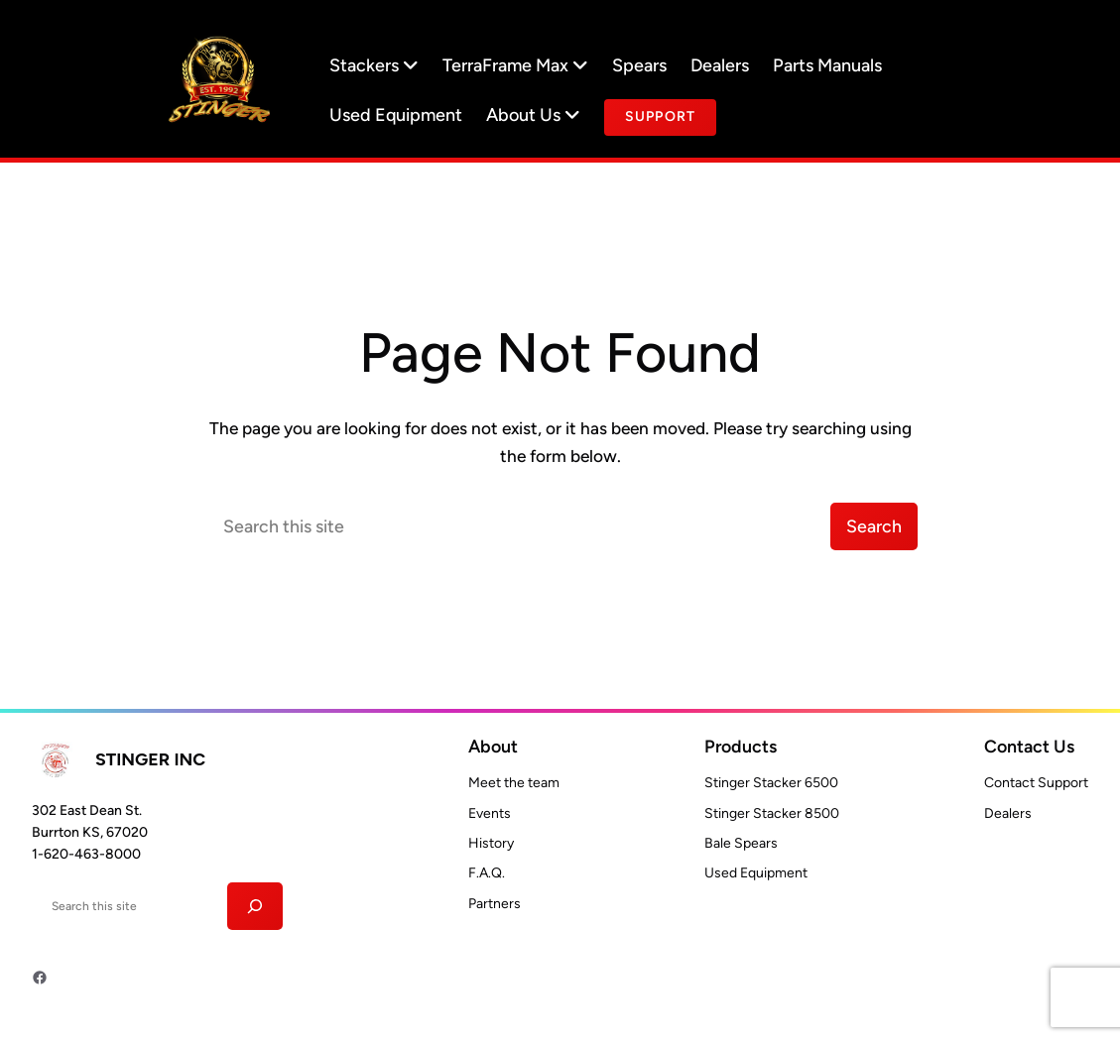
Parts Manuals (827, 65)
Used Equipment (395, 115)
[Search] (255, 906)
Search (874, 526)
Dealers (719, 65)
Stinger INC (150, 759)
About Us (533, 115)
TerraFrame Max (515, 65)
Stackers (374, 65)
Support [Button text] (660, 116)
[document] (660, 117)
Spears (639, 65)
